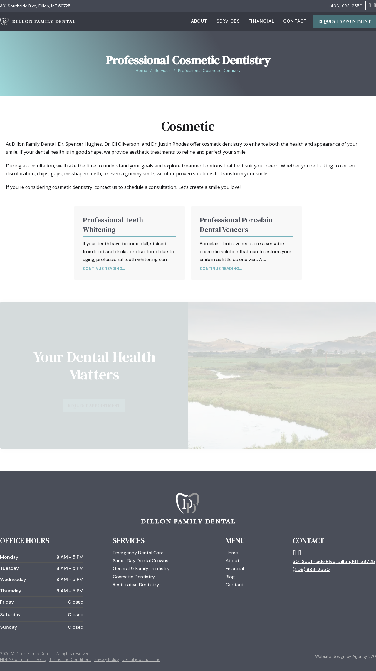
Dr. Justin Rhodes (170, 144)
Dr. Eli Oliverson (121, 144)
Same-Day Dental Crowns (140, 561)
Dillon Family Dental (34, 144)
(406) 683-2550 (345, 6)
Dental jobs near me (141, 659)
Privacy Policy (106, 659)
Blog (230, 577)
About (199, 21)
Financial (261, 21)
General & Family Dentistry (141, 568)
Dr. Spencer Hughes (80, 144)
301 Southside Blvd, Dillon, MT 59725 (35, 6)
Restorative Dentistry (136, 585)
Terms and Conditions (70, 659)
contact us (106, 187)
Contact (295, 21)
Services (228, 21)
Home (141, 70)
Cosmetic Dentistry (134, 577)
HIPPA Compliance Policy (23, 659)
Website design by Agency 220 (345, 656)
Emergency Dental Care (138, 553)
